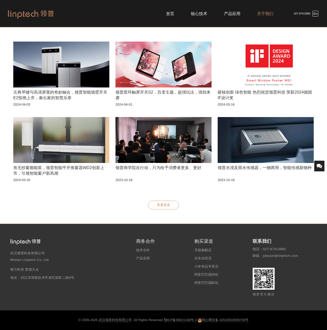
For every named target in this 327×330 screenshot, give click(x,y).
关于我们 (265, 13)
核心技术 (199, 13)
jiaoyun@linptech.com (280, 256)
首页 (170, 13)
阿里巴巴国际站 (206, 283)
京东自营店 (203, 258)
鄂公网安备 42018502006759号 (223, 320)
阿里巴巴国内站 (206, 274)
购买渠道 (203, 241)
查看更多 (163, 205)
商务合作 (145, 241)
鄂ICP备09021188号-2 (180, 320)
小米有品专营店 (206, 266)
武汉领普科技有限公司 (115, 320)
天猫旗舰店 (203, 250)
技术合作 (143, 250)
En (315, 14)
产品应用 (232, 13)
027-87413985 (302, 13)
